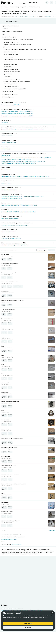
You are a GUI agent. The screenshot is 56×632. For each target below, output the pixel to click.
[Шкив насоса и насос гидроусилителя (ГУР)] (28, 242)
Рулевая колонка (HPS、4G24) (29, 205)
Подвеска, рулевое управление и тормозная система (17, 39)
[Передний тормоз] (28, 180)
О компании (33, 610)
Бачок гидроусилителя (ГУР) (11, 42)
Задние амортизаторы (9, 52)
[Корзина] (51, 2)
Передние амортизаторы (10, 64)
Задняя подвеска (8, 57)
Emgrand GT (40, 16)
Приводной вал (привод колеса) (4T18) (34, 196)
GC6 (54, 16)
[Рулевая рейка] (28, 209)
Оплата (13, 610)
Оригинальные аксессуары (9, 37)
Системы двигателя (7, 91)
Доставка (22, 3)
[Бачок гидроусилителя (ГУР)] (28, 102)
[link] (17, 7)
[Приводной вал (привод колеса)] (28, 194)
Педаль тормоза (8, 61)
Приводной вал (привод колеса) (12, 71)
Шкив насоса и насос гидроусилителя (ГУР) (15, 88)
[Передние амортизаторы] (28, 174)
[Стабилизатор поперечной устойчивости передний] (28, 222)
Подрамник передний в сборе (11, 69)
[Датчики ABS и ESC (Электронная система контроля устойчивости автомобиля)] (28, 126)
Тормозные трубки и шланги (11, 84)
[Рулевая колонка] (28, 202)
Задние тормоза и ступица (11, 54)
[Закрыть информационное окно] (52, 613)
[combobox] (46, 2)
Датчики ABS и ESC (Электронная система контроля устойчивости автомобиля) (25, 49)
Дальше (52, 530)
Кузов (3, 34)
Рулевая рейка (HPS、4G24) (28, 211)
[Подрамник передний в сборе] (28, 187)
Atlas (15, 16)
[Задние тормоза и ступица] (28, 140)
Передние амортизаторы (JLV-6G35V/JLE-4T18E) (36, 176)
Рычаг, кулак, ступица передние (12, 79)
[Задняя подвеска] (28, 146)
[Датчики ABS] (28, 120)
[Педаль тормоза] (28, 167)
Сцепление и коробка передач (10, 94)
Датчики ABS (7, 47)
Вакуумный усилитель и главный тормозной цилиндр (17, 44)
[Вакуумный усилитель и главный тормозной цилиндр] (28, 109)
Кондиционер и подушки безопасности (12, 31)
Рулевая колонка (8, 74)
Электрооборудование (8, 97)
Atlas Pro (20, 16)
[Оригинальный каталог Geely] (8, 540)
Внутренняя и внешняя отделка (10, 26)
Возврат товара (5, 610)
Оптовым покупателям (23, 610)
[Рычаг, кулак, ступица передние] (28, 216)
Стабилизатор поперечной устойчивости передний (17, 81)
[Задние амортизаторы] (28, 133)
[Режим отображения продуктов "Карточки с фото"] (42, 250)
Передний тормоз (8, 66)
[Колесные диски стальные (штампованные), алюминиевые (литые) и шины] (28, 153)
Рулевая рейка (7, 76)
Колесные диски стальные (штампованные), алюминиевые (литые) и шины (23, 59)
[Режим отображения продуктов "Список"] (51, 250)
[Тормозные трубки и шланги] (28, 229)
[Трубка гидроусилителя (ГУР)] (28, 236)
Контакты (40, 610)
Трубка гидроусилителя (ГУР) (11, 86)
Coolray (26, 16)
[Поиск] (8, 542)
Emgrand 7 (32, 16)
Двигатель (5, 28)
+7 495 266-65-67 (32, 2)
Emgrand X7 (48, 16)
